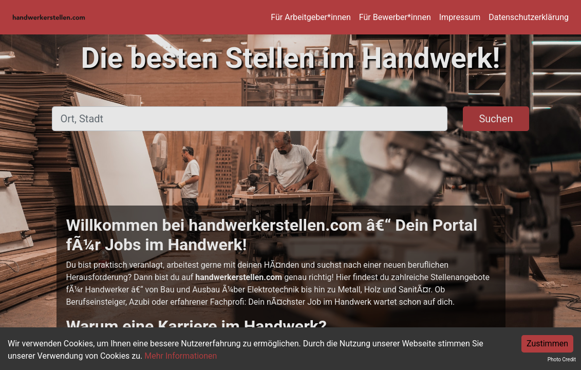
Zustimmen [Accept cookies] (547, 343)
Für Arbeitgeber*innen (310, 17)
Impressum (460, 17)
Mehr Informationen (180, 356)
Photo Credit (562, 359)
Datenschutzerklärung (529, 17)
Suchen (496, 119)
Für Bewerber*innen (395, 17)
